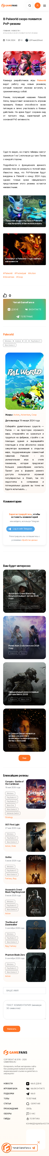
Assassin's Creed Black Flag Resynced (24, 607)
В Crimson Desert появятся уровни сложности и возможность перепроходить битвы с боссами (23, 737)
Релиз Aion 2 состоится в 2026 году (23, 646)
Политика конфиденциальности (35, 1121)
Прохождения (11, 1108)
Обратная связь (33, 1106)
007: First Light (12, 824)
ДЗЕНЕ (13, 309)
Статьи (7, 1103)
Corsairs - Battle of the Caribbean (14, 782)
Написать (11, 1029)
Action (33, 273)
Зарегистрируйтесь (20, 514)
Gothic (8, 857)
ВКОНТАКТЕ (33, 309)
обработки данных (29, 540)
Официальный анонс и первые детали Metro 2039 (23, 693)
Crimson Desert (26, 746)
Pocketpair (21, 273)
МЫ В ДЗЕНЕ (34, 1083)
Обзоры (7, 1113)
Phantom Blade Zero (15, 955)
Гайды (7, 1118)
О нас (30, 1113)
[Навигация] (44, 5)
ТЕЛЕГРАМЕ (24, 316)
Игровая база (10, 1088)
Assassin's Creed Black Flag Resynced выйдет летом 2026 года (23, 595)
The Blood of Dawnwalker (11, 923)
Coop (20, 277)
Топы (6, 1098)
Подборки (9, 1093)
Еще (24, 758)
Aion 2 (23, 653)
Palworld (41, 80)
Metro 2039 (25, 699)
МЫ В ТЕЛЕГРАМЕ (31, 1096)
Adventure (9, 277)
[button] (30, 5)
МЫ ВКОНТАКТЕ (35, 1088)
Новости (13, 603)
